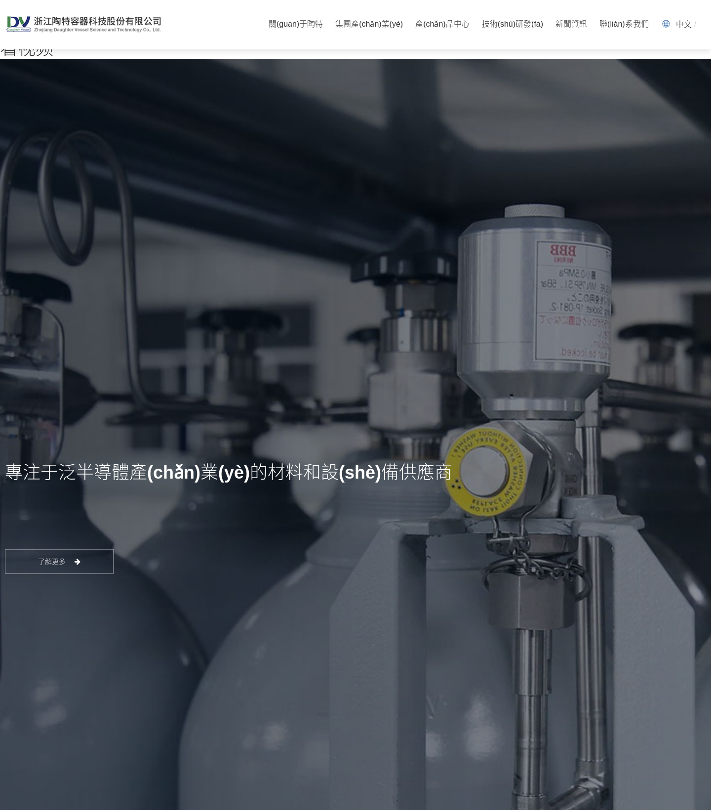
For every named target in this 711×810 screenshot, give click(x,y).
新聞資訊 (571, 24)
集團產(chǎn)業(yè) (369, 24)
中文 (684, 24)
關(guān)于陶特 (296, 24)
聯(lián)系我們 (624, 24)
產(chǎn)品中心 (442, 24)
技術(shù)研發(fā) (512, 24)
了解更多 (59, 562)
